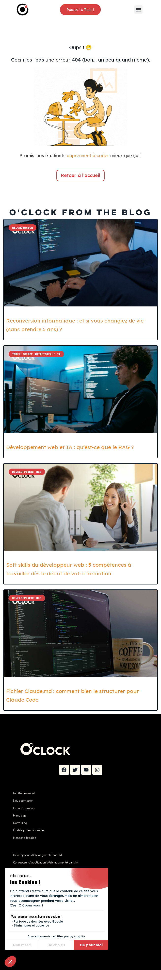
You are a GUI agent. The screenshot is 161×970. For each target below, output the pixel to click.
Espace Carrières (24, 808)
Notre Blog (20, 823)
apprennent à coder (88, 155)
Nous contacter (23, 801)
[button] (138, 9)
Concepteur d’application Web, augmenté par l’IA (45, 862)
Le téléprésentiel (24, 793)
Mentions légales (24, 838)
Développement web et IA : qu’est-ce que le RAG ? (70, 447)
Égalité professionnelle (28, 830)
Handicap (19, 816)
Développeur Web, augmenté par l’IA (37, 855)
